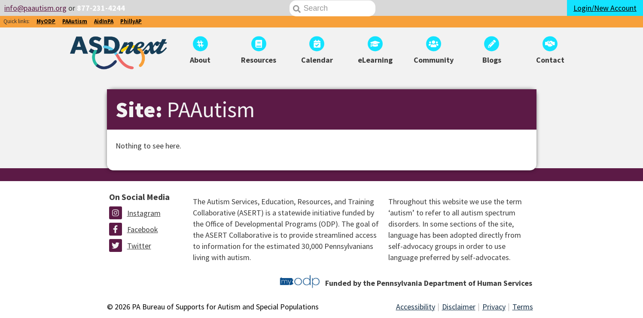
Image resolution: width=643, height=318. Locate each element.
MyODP (46, 21)
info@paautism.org (35, 8)
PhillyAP (131, 21)
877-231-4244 (101, 8)
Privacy (494, 307)
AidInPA (103, 21)
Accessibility (415, 307)
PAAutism (74, 21)
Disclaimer (458, 307)
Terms (522, 307)
